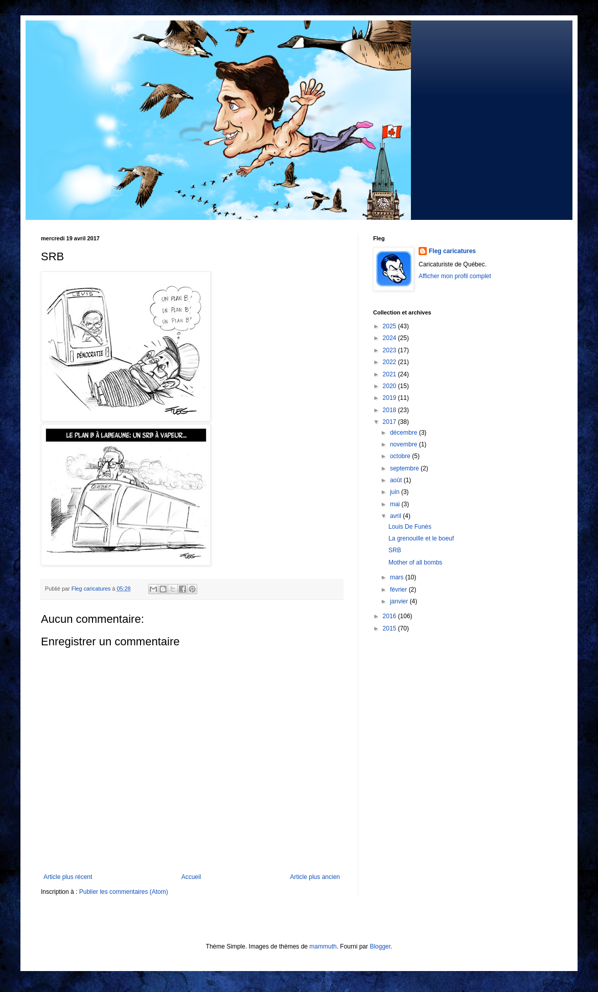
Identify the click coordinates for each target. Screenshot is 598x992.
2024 (390, 338)
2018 (390, 410)
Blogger (380, 946)
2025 (390, 326)
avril (396, 516)
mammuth (322, 946)
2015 (390, 628)
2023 (390, 350)
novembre (404, 444)
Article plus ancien (315, 877)
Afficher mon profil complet (455, 276)
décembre (404, 432)
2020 (390, 386)
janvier (400, 601)
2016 (390, 616)
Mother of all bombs (415, 562)
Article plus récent (67, 877)
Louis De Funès (409, 526)
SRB (394, 550)
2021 (390, 374)
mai (396, 504)
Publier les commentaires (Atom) (123, 891)
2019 (390, 397)
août (397, 480)
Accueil (191, 877)
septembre (405, 468)
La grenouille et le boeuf (421, 538)
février (399, 589)
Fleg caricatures (452, 251)
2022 (390, 362)
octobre (401, 456)
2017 (390, 421)
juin (395, 491)
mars (397, 577)
